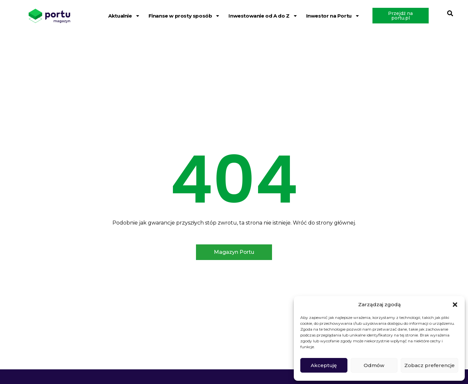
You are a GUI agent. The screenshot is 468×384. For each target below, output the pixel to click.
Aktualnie (124, 16)
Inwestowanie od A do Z (262, 16)
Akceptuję (324, 365)
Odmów (374, 365)
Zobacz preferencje (429, 365)
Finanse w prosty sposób (184, 16)
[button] (455, 304)
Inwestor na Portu (333, 16)
